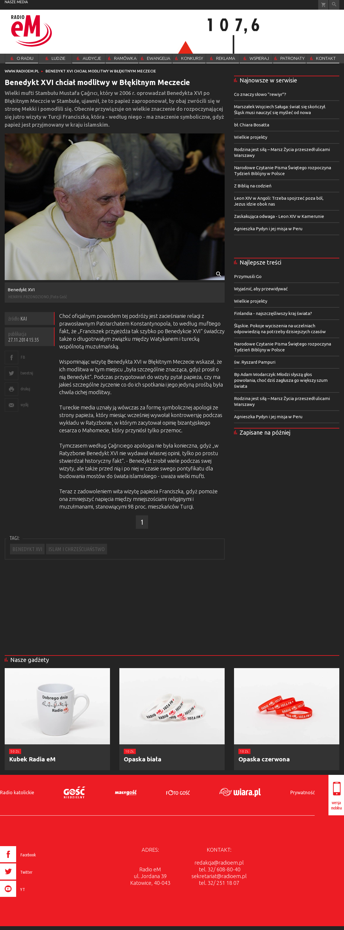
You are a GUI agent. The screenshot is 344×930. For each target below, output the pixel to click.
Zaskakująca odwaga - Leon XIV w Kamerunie (279, 216)
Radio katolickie (17, 792)
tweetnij (27, 372)
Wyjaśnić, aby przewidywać (261, 288)
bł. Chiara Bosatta (251, 124)
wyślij (24, 404)
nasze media (16, 2)
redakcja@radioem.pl (219, 862)
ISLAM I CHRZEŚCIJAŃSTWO (76, 549)
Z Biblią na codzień (253, 185)
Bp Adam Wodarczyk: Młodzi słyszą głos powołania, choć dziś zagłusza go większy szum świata (281, 380)
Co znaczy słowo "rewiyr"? (260, 94)
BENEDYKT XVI (27, 549)
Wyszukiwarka (334, 5)
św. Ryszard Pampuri (254, 362)
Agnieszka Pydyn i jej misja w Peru (268, 228)
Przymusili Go (248, 276)
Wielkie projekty (250, 137)
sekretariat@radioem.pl (219, 876)
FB (23, 357)
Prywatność (302, 792)
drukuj (25, 388)
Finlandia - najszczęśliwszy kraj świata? (273, 313)
